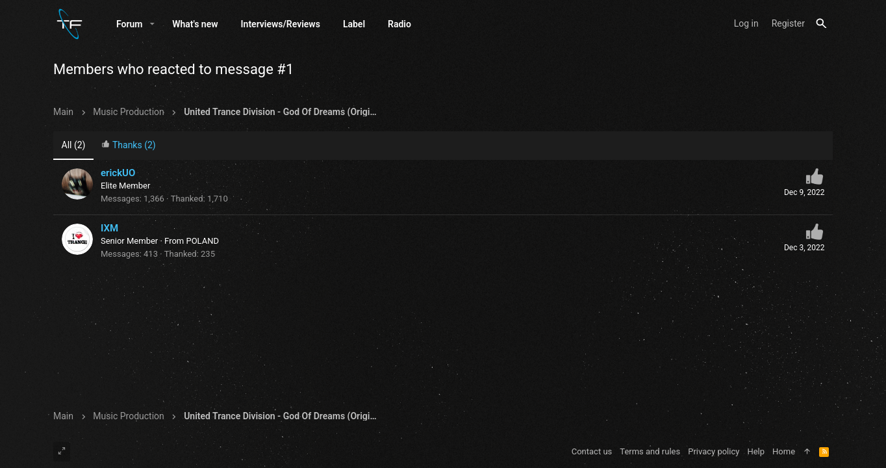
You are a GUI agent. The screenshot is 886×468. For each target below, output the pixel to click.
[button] (152, 24)
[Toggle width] (61, 452)
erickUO (118, 173)
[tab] (129, 146)
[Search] (821, 23)
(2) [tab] (74, 145)
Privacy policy (713, 451)
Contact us (592, 451)
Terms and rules (650, 451)
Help (756, 451)
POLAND (202, 241)
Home (783, 451)
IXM (109, 228)
